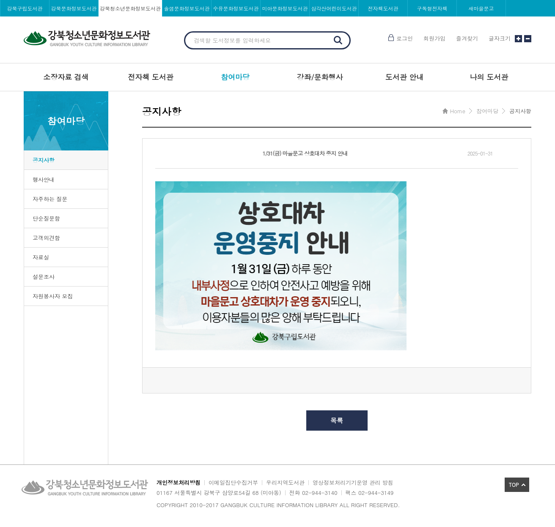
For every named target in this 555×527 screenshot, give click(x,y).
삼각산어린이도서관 (334, 8)
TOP (514, 484)
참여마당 (235, 77)
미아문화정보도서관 (285, 8)
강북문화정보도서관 (74, 8)
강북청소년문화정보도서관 (130, 8)
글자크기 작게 (527, 38)
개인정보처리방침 (179, 482)
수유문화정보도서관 (236, 8)
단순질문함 (46, 218)
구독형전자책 (432, 8)
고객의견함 (46, 238)
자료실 (41, 257)
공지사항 (44, 160)
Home (457, 111)
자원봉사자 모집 (53, 296)
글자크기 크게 (518, 38)
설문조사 (44, 277)
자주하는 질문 (50, 199)
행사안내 (44, 179)
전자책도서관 (383, 8)
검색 (338, 40)
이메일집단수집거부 (233, 482)
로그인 (404, 38)
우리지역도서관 (285, 482)
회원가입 (434, 38)
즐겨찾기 (467, 38)
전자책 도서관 (150, 77)
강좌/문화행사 (320, 77)
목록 (336, 420)
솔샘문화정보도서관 (187, 8)
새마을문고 (481, 8)
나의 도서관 (489, 77)
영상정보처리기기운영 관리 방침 (353, 482)
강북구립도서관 (25, 8)
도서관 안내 (404, 77)
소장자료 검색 (66, 77)
